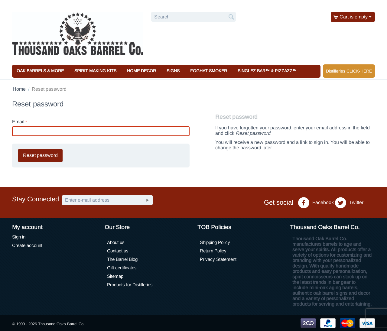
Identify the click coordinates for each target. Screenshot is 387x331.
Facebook (316, 203)
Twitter (349, 203)
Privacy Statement (218, 259)
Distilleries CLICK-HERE (349, 71)
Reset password (40, 155)
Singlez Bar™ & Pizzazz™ (267, 70)
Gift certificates (122, 267)
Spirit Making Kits (95, 70)
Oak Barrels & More (40, 70)
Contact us (117, 250)
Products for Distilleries (130, 284)
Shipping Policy (215, 242)
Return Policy (213, 250)
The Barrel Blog (122, 259)
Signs (173, 70)
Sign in (18, 236)
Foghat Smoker (208, 70)
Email (18, 121)
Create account (27, 245)
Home (19, 89)
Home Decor (141, 70)
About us (116, 242)
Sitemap (115, 276)
